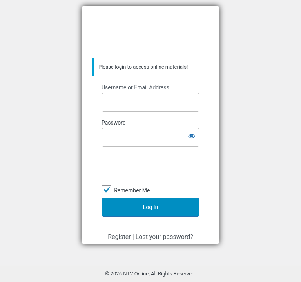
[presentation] (150, 166)
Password (114, 122)
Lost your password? (164, 236)
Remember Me (132, 190)
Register (119, 236)
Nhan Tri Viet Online (150, 32)
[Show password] (191, 136)
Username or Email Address (135, 87)
